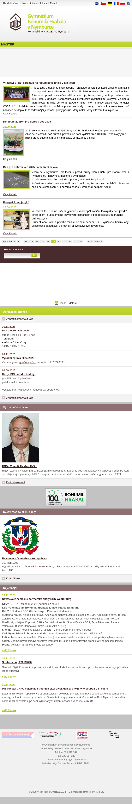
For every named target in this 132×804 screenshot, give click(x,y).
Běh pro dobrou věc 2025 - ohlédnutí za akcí (30, 167)
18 (48, 241)
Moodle (54, 3)
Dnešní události (68, 303)
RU (124, 3)
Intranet (44, 3)
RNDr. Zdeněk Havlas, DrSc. (19, 466)
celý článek (9, 650)
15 (31, 241)
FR (117, 3)
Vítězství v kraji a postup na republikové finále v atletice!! (39, 82)
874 (90, 241)
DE (111, 3)
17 (42, 241)
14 (26, 241)
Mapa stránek (29, 3)
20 (59, 241)
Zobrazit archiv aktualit (19, 318)
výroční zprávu (27, 362)
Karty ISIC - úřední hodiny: (18, 374)
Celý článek (10, 113)
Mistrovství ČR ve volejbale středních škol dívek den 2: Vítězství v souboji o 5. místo (55, 688)
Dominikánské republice (39, 566)
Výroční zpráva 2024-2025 (18, 358)
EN (98, 3)
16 (37, 241)
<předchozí (9, 241)
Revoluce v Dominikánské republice (24, 558)
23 (75, 241)
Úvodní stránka (11, 3)
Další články (13, 578)
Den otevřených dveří (15, 330)
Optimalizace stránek (80, 792)
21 (64, 241)
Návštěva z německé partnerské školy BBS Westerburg (36, 598)
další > (98, 241)
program (8, 338)
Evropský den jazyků (16, 202)
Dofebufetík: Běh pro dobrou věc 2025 (27, 121)
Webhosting (43, 792)
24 (80, 241)
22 (69, 241)
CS (105, 3)
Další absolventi (15, 482)
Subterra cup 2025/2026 (17, 662)
